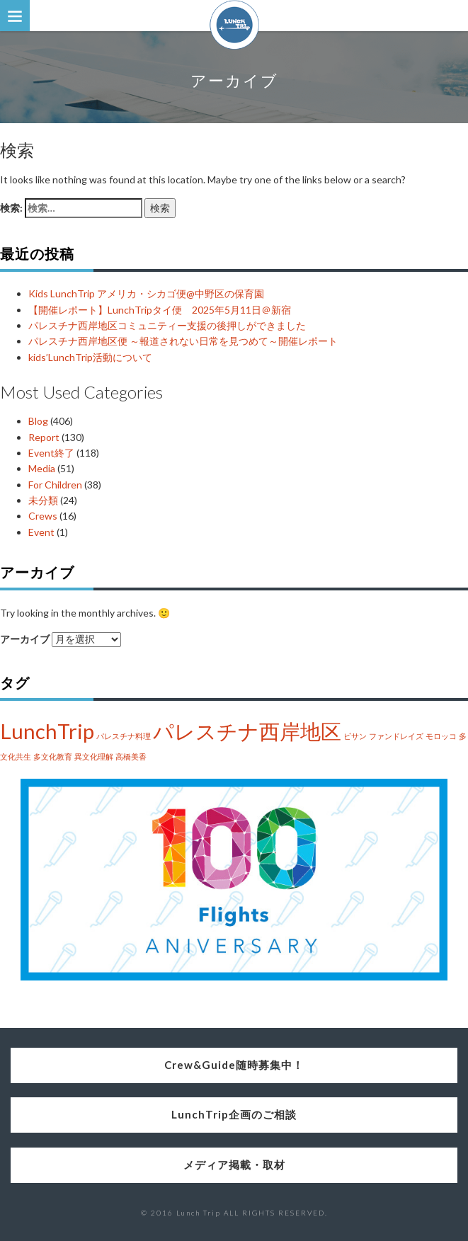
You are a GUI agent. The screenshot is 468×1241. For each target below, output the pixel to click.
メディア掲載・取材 (234, 1164)
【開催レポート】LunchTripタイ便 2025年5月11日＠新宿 (159, 310)
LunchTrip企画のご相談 (234, 1114)
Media (41, 468)
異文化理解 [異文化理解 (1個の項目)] (93, 756)
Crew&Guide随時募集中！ (234, 1064)
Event (41, 532)
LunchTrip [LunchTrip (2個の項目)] (47, 731)
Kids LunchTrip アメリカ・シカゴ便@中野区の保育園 (146, 293)
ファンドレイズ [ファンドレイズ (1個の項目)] (396, 735)
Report (43, 437)
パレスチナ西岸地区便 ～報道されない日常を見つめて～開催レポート (183, 341)
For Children (55, 485)
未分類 (43, 500)
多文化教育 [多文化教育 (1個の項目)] (52, 756)
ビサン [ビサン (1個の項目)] (355, 735)
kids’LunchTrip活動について (90, 357)
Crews (42, 516)
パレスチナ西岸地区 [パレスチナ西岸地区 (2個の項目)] (247, 731)
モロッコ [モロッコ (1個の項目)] (441, 735)
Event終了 (51, 453)
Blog (38, 421)
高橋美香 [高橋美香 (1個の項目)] (131, 756)
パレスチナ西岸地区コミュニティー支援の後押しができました (167, 325)
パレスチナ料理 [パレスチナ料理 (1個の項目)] (123, 735)
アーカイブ (25, 639)
